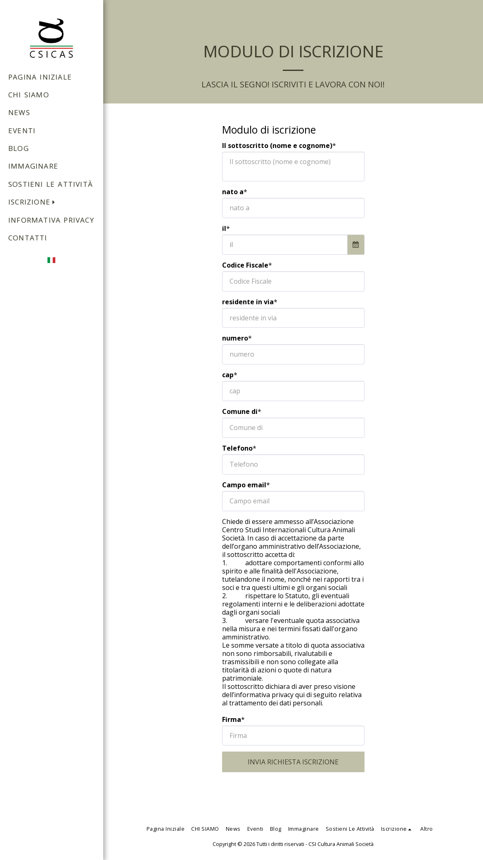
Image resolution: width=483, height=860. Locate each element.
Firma (231, 719)
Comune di (240, 411)
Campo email (244, 485)
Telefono (237, 448)
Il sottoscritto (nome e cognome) (277, 145)
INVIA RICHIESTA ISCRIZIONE (293, 761)
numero (235, 338)
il (224, 228)
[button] (33, 203)
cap (228, 375)
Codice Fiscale (245, 265)
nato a (233, 192)
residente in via (248, 302)
